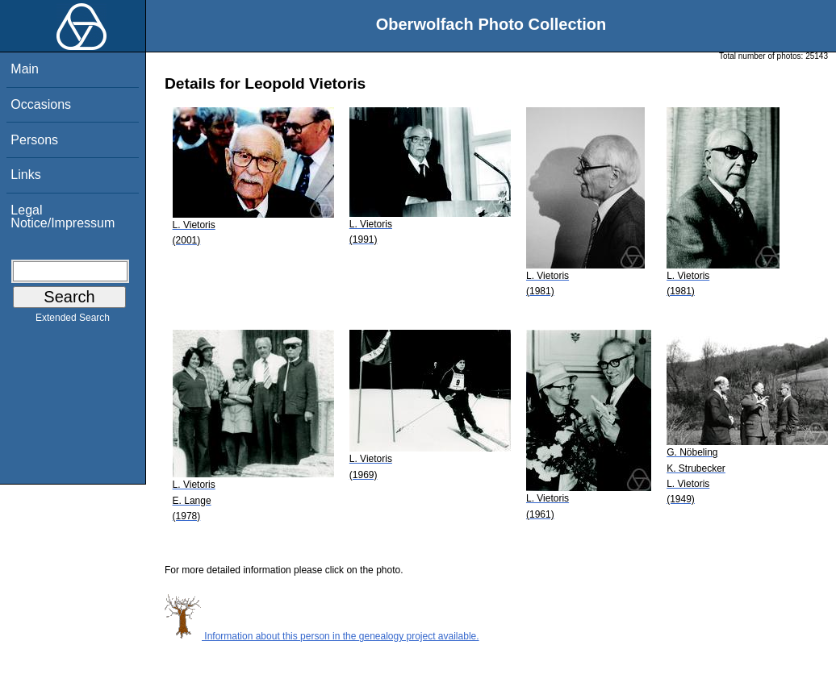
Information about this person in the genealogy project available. (322, 636)
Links (25, 174)
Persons (34, 140)
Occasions (40, 104)
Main (24, 69)
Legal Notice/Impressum (62, 216)
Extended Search (73, 321)
